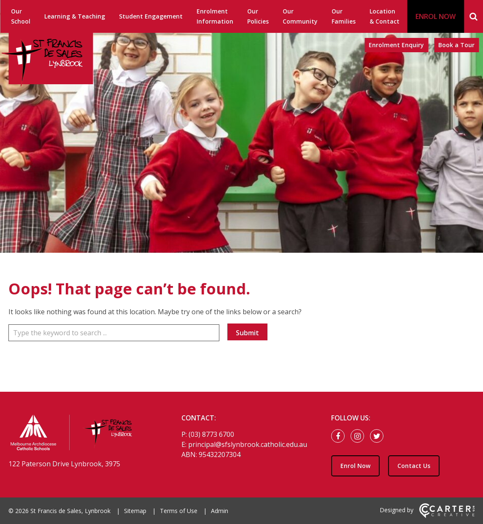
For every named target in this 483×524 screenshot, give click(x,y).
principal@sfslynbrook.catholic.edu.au (247, 444)
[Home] (80, 433)
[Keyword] (113, 332)
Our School (20, 16)
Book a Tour (456, 45)
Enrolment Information (215, 16)
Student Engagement (151, 16)
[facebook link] (340, 436)
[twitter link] (379, 436)
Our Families (344, 16)
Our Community (300, 16)
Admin (219, 511)
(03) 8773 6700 (211, 434)
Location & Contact (384, 16)
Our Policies (258, 16)
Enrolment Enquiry (396, 45)
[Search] (473, 16)
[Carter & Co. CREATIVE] (447, 516)
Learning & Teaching (74, 16)
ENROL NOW (436, 16)
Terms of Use (178, 511)
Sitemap (135, 511)
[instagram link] (359, 436)
